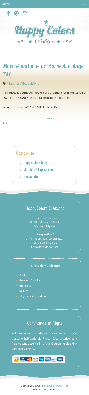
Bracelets (25, 285)
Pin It (6, 123)
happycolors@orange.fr (49, 238)
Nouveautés (31, 176)
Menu (6, 4)
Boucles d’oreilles (30, 280)
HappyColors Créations (55, 385)
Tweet (49, 118)
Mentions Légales (44, 226)
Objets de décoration (32, 296)
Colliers (24, 275)
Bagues (23, 290)
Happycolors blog (35, 162)
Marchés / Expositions (23, 83)
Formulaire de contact (44, 247)
